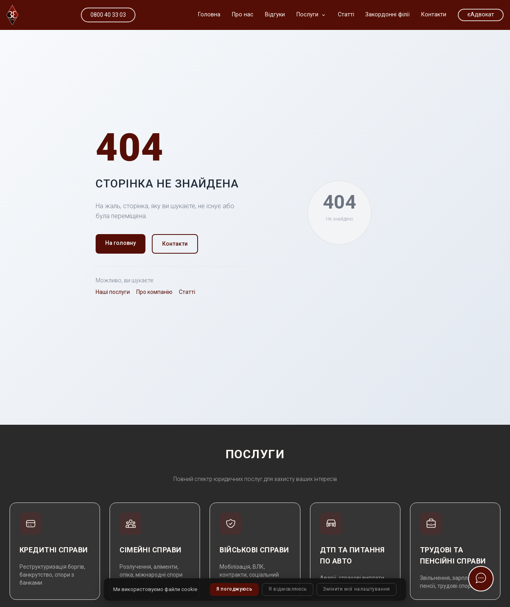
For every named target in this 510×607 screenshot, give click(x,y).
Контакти (175, 243)
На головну (120, 243)
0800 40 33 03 (108, 15)
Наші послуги (113, 292)
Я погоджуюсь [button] (234, 589)
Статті (187, 292)
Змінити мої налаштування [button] (357, 589)
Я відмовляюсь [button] (288, 589)
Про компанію (154, 292)
